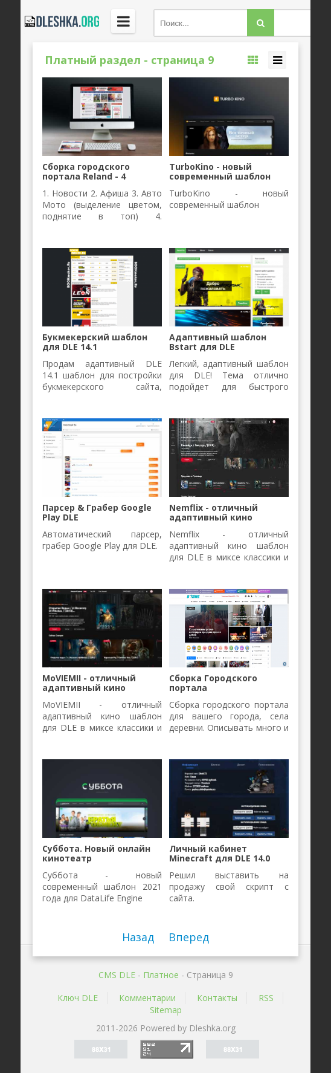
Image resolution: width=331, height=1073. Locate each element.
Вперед (189, 937)
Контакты (217, 997)
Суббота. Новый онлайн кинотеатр (96, 853)
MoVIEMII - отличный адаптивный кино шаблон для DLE (89, 683)
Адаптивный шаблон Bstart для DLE (217, 342)
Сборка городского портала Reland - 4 (86, 171)
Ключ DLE (77, 997)
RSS (266, 997)
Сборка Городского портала (213, 683)
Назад (138, 937)
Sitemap (166, 1010)
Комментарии (147, 997)
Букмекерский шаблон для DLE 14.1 (94, 342)
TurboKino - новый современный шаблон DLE (220, 171)
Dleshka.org (60, 21)
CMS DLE (116, 975)
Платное (161, 975)
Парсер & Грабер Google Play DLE (97, 512)
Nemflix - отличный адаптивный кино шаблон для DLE (213, 512)
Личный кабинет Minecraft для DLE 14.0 (219, 853)
